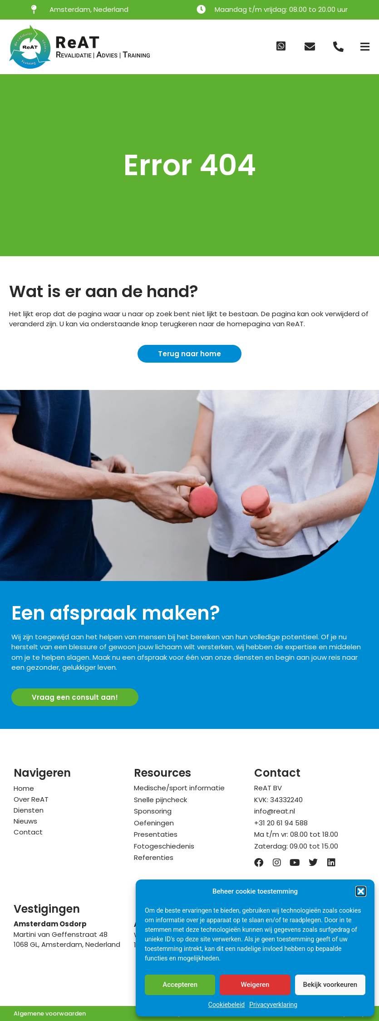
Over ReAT (31, 799)
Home (24, 788)
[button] (360, 891)
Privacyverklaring (273, 1004)
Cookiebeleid (226, 1004)
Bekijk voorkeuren (330, 985)
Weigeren (255, 985)
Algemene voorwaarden (50, 1013)
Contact (28, 832)
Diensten (29, 810)
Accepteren (179, 985)
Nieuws (25, 821)
